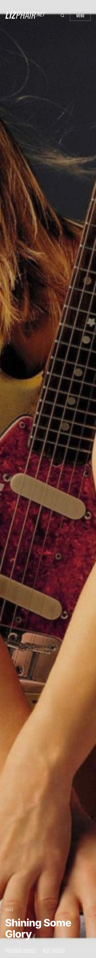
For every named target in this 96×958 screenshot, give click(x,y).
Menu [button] (80, 15)
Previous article (20, 950)
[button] (63, 15)
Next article (53, 950)
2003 (9, 910)
